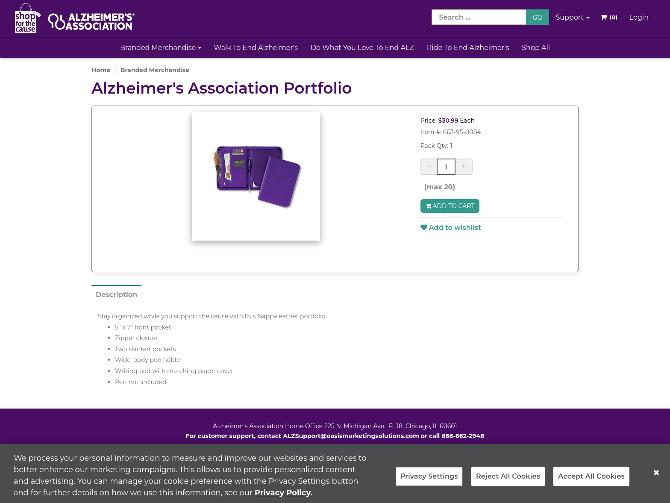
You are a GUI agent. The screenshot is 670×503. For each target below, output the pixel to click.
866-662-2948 (462, 436)
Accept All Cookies (591, 480)
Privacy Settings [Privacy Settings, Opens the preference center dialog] (429, 480)
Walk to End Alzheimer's (256, 48)
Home (100, 70)
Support (572, 17)
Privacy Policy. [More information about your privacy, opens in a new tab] (283, 496)
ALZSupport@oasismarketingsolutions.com (351, 436)
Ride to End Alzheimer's (468, 48)
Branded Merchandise (160, 48)
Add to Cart (450, 206)
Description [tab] (116, 295)
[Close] (656, 476)
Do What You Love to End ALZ (362, 48)
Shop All (536, 48)
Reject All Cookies (508, 480)
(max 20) (437, 187)
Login (639, 17)
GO (538, 17)
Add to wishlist (450, 228)
